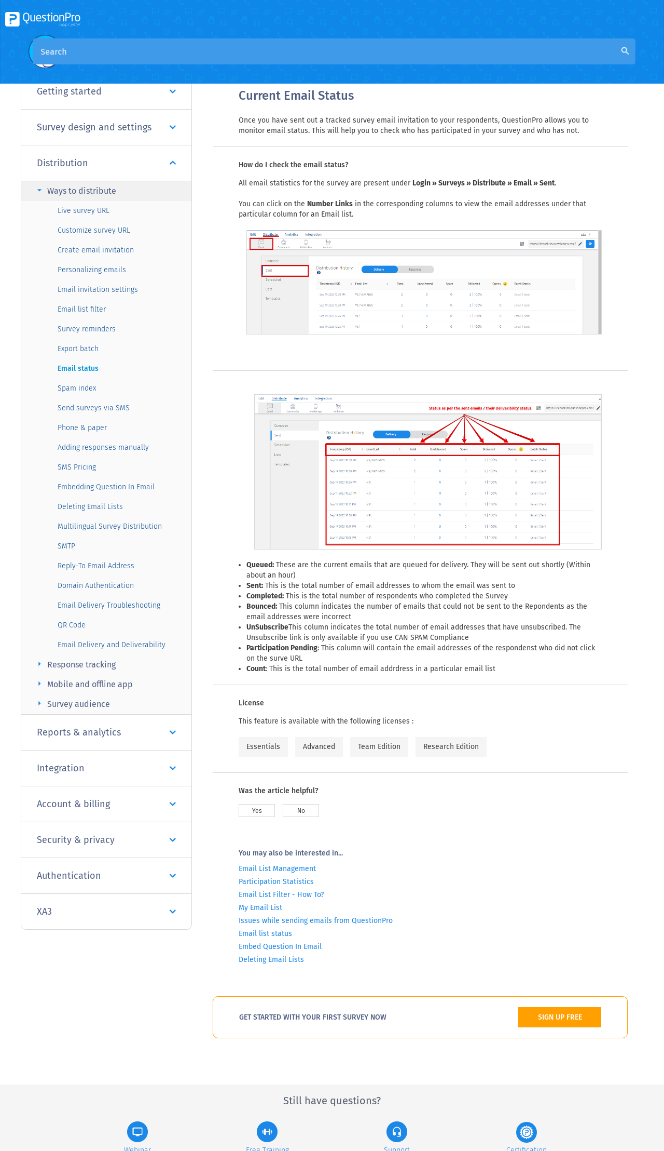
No (301, 810)
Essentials (263, 746)
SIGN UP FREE (560, 1017)
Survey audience (72, 703)
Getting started (106, 91)
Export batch (78, 348)
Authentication (106, 875)
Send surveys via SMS (94, 408)
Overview (256, 63)
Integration (106, 768)
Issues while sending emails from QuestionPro (316, 920)
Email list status (265, 933)
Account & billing (106, 804)
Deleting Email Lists (90, 506)
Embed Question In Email (280, 946)
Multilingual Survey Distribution (110, 526)
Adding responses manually (103, 447)
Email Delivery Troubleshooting (109, 605)
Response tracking (75, 664)
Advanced (319, 746)
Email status (78, 368)
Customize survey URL (94, 230)
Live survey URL (83, 210)
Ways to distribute (75, 190)
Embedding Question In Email (106, 487)
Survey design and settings (106, 127)
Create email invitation (96, 250)
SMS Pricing (77, 467)
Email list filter (82, 309)
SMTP (66, 546)
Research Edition (451, 746)
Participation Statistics (276, 881)
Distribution (106, 163)
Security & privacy (106, 840)
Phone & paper (82, 427)
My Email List (260, 907)
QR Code (72, 625)
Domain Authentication (96, 585)
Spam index (77, 388)
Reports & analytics (106, 732)
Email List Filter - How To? (281, 894)
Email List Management (277, 868)
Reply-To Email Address (96, 565)
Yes (257, 810)
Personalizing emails (92, 269)
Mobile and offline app (83, 683)
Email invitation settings (98, 289)
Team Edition (379, 746)
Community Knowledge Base (338, 63)
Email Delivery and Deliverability (111, 644)
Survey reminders (87, 329)
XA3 (106, 911)
